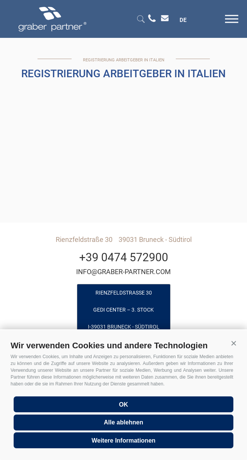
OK (123, 404)
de (183, 20)
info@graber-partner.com (123, 272)
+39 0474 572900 (123, 257)
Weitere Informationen (124, 440)
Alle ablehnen (123, 422)
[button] (233, 343)
